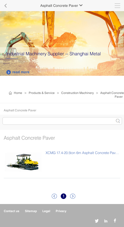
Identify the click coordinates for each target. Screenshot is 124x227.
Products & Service (42, 93)
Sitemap (31, 211)
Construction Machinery (77, 93)
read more (17, 72)
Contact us (11, 211)
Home (18, 93)
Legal (46, 211)
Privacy (61, 211)
